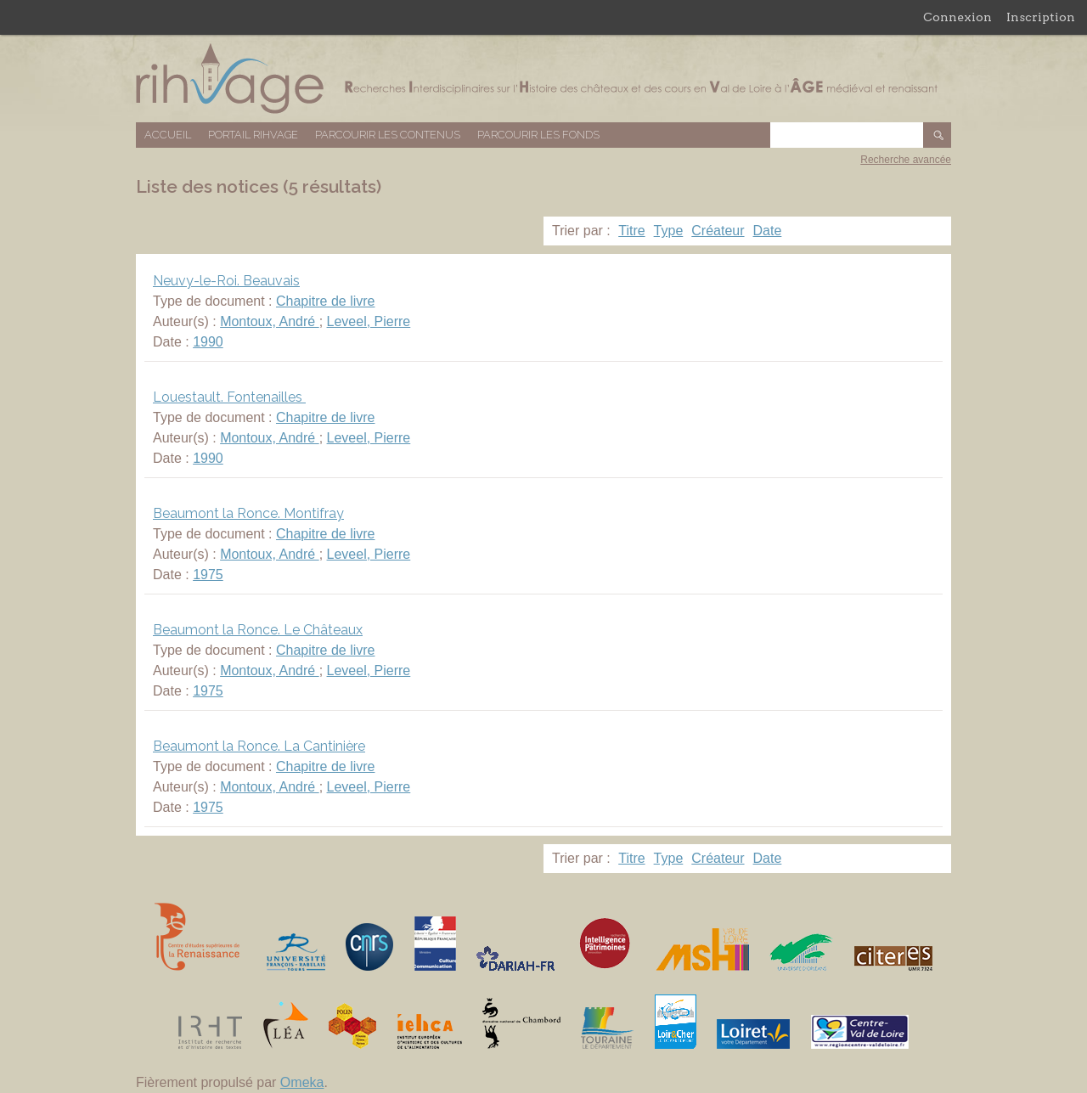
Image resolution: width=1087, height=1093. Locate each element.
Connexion (957, 17)
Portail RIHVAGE (253, 134)
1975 (208, 574)
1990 (208, 342)
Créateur (717, 230)
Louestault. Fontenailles (229, 397)
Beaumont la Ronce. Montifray (248, 513)
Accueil (167, 134)
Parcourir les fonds (538, 134)
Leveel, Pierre (369, 321)
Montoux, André (269, 321)
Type (669, 230)
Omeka (302, 1082)
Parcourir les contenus (387, 134)
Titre (631, 230)
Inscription (1040, 17)
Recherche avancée (905, 160)
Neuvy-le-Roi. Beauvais (226, 281)
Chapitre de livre (325, 301)
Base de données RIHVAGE (543, 78)
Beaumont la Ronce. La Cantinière (259, 746)
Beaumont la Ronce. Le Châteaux (258, 630)
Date (767, 230)
